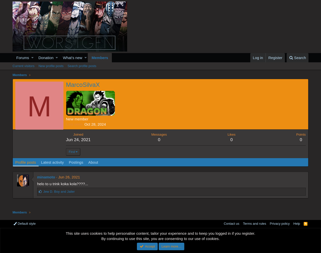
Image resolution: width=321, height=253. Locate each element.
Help (296, 223)
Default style (25, 223)
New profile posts (50, 66)
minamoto (46, 177)
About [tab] (93, 162)
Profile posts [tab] (25, 162)
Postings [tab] (76, 162)
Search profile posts (81, 66)
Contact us (231, 223)
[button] (32, 57)
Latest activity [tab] (52, 162)
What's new (72, 58)
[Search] (297, 57)
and (59, 191)
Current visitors (23, 66)
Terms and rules (254, 223)
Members (100, 58)
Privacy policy (280, 223)
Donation (45, 58)
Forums (22, 58)
